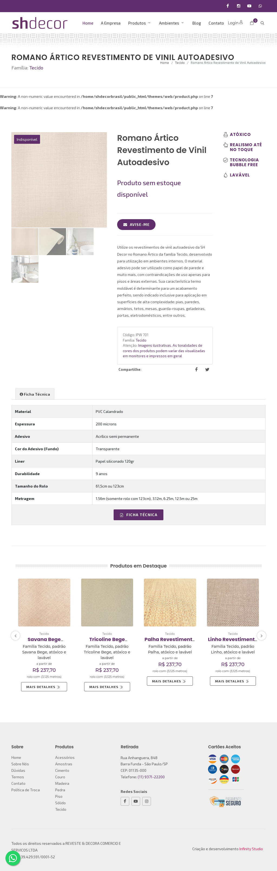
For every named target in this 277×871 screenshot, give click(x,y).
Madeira (62, 783)
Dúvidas (18, 770)
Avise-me (136, 224)
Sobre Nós (20, 764)
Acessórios (65, 757)
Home (164, 62)
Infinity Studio (251, 848)
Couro (60, 777)
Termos (17, 777)
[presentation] (15, 635)
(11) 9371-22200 (151, 777)
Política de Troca (25, 789)
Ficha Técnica (138, 514)
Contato (18, 783)
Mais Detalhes (43, 687)
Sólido (60, 802)
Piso (58, 796)
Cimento (62, 770)
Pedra (60, 789)
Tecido (180, 62)
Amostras (63, 764)
